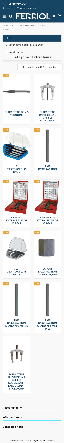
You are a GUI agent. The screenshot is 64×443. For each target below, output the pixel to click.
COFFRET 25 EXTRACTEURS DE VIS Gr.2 (47, 220)
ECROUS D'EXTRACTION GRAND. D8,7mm (47, 271)
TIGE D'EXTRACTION (47, 167)
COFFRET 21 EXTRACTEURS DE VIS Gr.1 (16, 220)
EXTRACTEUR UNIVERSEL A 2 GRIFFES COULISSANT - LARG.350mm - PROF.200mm (16, 381)
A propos (8, 8)
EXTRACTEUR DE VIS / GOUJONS (16, 113)
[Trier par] (40, 67)
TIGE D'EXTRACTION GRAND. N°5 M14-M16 (47, 324)
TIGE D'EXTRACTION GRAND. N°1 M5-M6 (16, 323)
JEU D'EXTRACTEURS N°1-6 (16, 271)
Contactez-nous (26, 8)
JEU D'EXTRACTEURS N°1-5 (16, 169)
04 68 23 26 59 (17, 4)
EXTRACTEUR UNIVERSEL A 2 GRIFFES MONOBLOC (47, 116)
